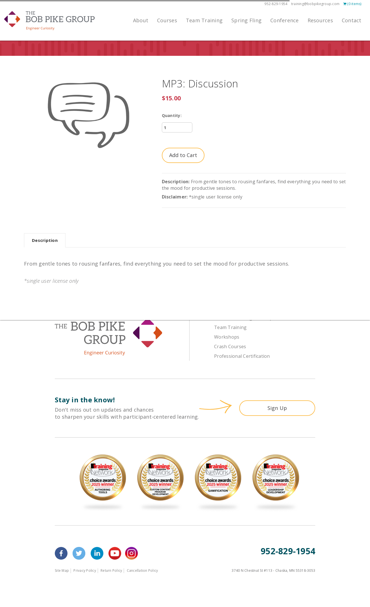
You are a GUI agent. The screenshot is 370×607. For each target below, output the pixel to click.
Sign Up (277, 408)
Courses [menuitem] (167, 20)
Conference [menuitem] (284, 20)
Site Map (62, 570)
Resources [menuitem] (320, 20)
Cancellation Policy (142, 570)
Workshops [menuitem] (226, 337)
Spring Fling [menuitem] (246, 20)
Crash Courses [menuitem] (230, 346)
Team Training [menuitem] (204, 20)
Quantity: (172, 115)
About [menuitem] (140, 20)
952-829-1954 (275, 3)
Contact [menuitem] (352, 20)
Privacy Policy (84, 570)
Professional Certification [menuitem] (242, 356)
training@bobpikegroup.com (315, 3)
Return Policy (111, 570)
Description (45, 240)
